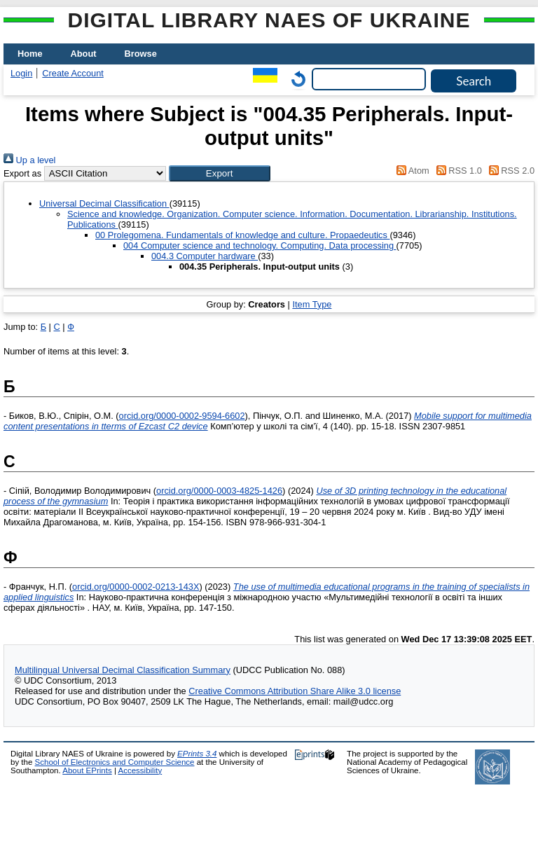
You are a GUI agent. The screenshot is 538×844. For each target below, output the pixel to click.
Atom (410, 170)
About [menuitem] (84, 53)
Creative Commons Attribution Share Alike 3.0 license (294, 691)
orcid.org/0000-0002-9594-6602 (182, 415)
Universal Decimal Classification (104, 203)
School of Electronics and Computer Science (115, 762)
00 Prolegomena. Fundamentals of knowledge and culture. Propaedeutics (242, 235)
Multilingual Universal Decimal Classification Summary (122, 670)
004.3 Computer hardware (204, 256)
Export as (22, 173)
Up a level (29, 160)
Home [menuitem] (30, 53)
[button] (219, 173)
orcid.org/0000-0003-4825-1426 (219, 490)
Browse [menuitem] (141, 53)
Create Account (73, 73)
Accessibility (140, 770)
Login (21, 73)
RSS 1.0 (457, 170)
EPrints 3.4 (196, 753)
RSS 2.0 (509, 170)
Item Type (311, 304)
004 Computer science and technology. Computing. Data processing (259, 245)
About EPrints (86, 770)
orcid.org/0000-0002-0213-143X (135, 586)
